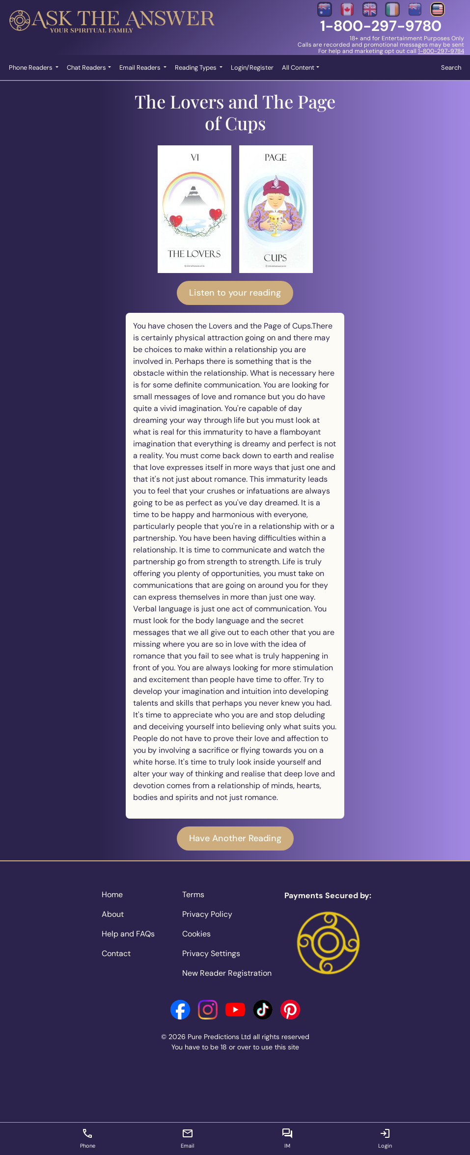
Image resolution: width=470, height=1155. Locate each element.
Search (451, 67)
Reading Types (196, 67)
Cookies (196, 934)
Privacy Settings (211, 953)
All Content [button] (298, 67)
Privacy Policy (207, 914)
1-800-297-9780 (381, 25)
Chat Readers (86, 67)
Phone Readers (31, 67)
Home (112, 894)
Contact (116, 953)
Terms (193, 894)
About (113, 914)
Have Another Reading (235, 838)
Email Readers (140, 67)
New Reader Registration (227, 973)
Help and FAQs (128, 934)
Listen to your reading (235, 293)
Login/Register (252, 67)
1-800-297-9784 (441, 51)
